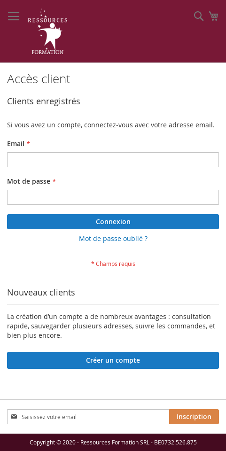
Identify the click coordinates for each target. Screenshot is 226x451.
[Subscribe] (194, 416)
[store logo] (48, 31)
